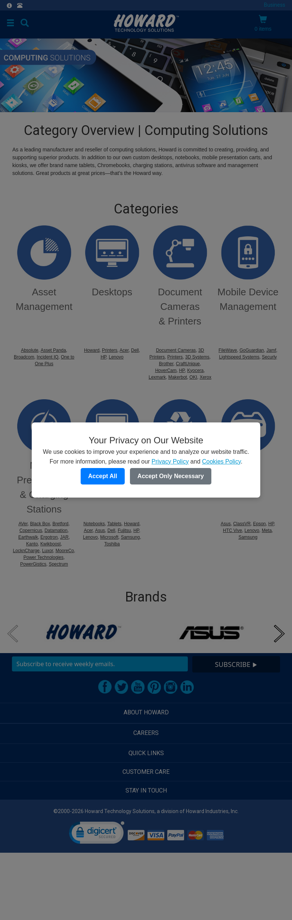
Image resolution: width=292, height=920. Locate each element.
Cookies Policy (221, 461)
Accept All (102, 476)
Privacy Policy (170, 461)
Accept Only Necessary (170, 476)
